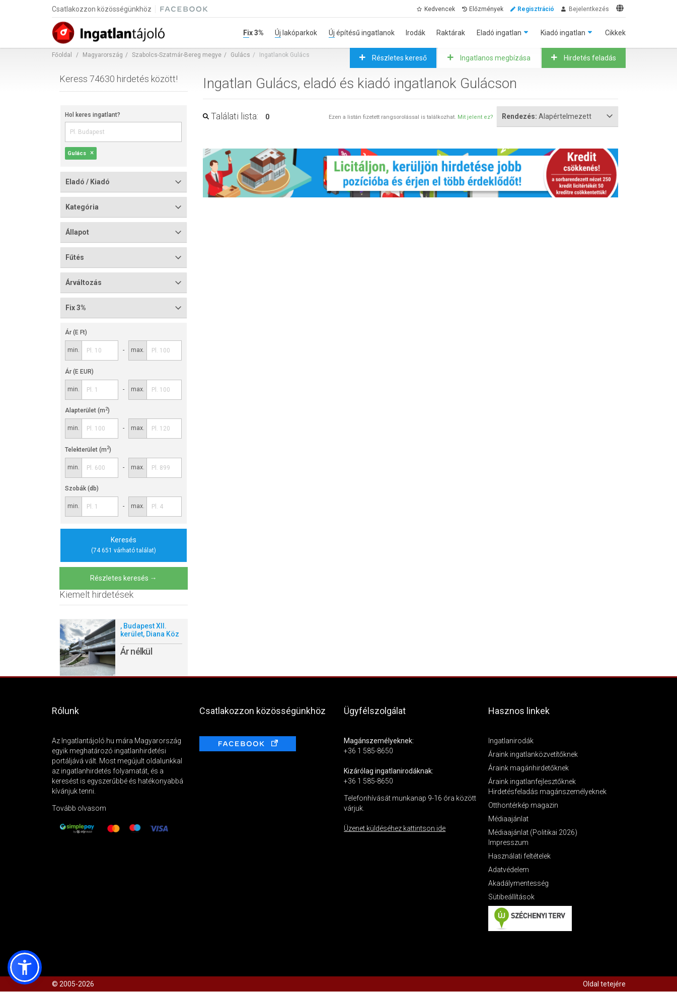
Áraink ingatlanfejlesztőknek (532, 781)
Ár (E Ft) (76, 332)
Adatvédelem (508, 870)
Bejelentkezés (589, 9)
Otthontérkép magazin (523, 805)
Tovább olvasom (79, 808)
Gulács (240, 54)
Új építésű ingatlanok (362, 33)
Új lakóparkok (296, 33)
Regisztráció (535, 9)
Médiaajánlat (508, 819)
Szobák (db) (82, 488)
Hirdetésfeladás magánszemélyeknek (547, 792)
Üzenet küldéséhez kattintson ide (394, 828)
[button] (24, 967)
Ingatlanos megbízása (495, 58)
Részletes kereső (398, 58)
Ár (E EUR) (79, 371)
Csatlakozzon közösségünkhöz (102, 9)
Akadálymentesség (518, 883)
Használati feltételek (519, 856)
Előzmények (486, 9)
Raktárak (450, 33)
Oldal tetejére (604, 984)
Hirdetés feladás (589, 58)
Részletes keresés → (123, 578)
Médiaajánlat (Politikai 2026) (532, 832)
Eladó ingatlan (499, 33)
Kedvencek (439, 9)
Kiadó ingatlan (563, 33)
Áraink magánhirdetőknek (528, 768)
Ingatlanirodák (511, 741)
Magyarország (103, 54)
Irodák (415, 33)
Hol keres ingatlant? (92, 114)
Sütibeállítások (511, 897)
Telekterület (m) (88, 449)
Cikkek (615, 33)
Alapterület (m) (87, 410)
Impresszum (508, 842)
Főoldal (62, 54)
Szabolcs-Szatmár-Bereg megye (176, 54)
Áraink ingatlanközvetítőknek (533, 754)
